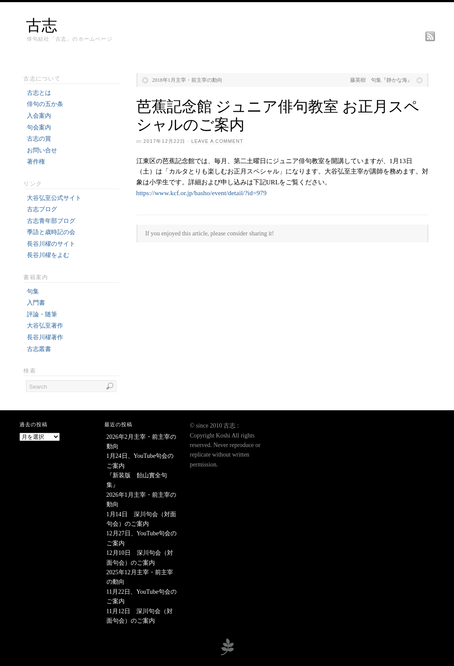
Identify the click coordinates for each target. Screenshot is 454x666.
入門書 (36, 302)
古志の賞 (39, 138)
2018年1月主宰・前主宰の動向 (187, 80)
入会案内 (39, 116)
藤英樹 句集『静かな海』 (381, 80)
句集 (33, 291)
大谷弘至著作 (45, 325)
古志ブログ (42, 209)
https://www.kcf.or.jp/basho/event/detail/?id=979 (201, 192)
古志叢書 (39, 349)
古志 (41, 25)
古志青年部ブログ (51, 221)
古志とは (39, 93)
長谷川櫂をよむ (48, 255)
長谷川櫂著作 (45, 337)
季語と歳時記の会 (51, 232)
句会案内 (39, 127)
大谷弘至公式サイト (54, 198)
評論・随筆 (42, 314)
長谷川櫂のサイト (51, 244)
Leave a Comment (217, 141)
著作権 (36, 161)
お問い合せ (42, 150)
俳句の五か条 (45, 104)
